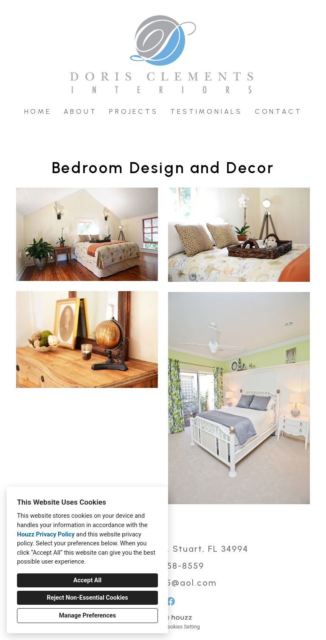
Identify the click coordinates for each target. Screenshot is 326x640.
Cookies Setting (182, 627)
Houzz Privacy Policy (46, 534)
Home (37, 111)
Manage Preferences (87, 615)
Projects (133, 111)
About (80, 111)
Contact (278, 111)
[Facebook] (170, 601)
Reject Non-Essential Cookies (87, 597)
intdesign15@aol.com (168, 583)
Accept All (87, 580)
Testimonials (206, 111)
